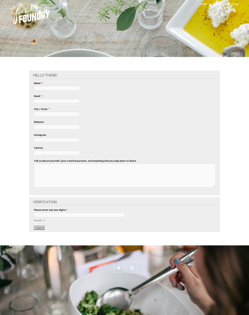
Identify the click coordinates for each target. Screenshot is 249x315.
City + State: (42, 109)
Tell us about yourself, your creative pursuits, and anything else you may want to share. (85, 160)
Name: (38, 83)
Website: (39, 121)
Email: (38, 96)
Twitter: (39, 147)
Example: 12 (39, 220)
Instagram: (40, 134)
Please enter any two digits (50, 209)
